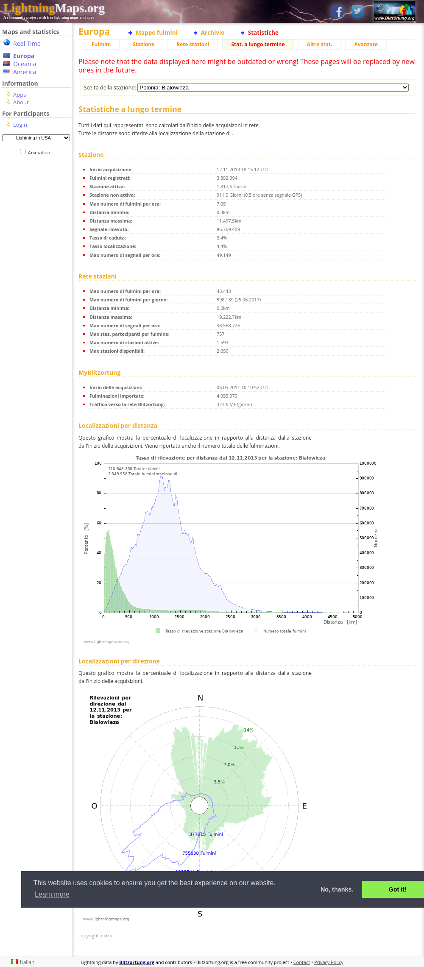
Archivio (213, 32)
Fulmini (101, 44)
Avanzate (366, 44)
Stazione (143, 44)
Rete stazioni (192, 44)
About (21, 102)
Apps (19, 94)
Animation (41, 152)
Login (20, 124)
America (24, 72)
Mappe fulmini (157, 32)
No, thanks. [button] (337, 889)
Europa (23, 56)
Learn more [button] (52, 894)
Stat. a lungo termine (258, 44)
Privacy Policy (328, 962)
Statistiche (263, 32)
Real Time (27, 43)
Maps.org (54, 8)
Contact (301, 962)
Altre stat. (319, 44)
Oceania (24, 64)
